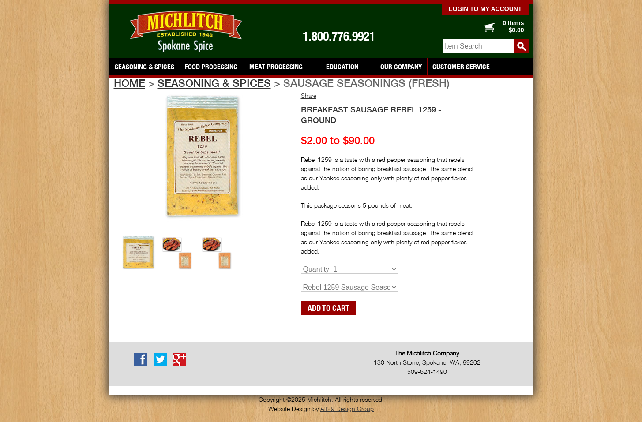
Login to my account (485, 8)
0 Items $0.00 (513, 26)
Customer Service (461, 66)
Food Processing (211, 66)
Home (129, 83)
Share (308, 95)
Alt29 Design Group (347, 408)
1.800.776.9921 (339, 36)
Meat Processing (276, 66)
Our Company (401, 66)
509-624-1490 (427, 371)
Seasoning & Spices (144, 66)
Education (342, 66)
